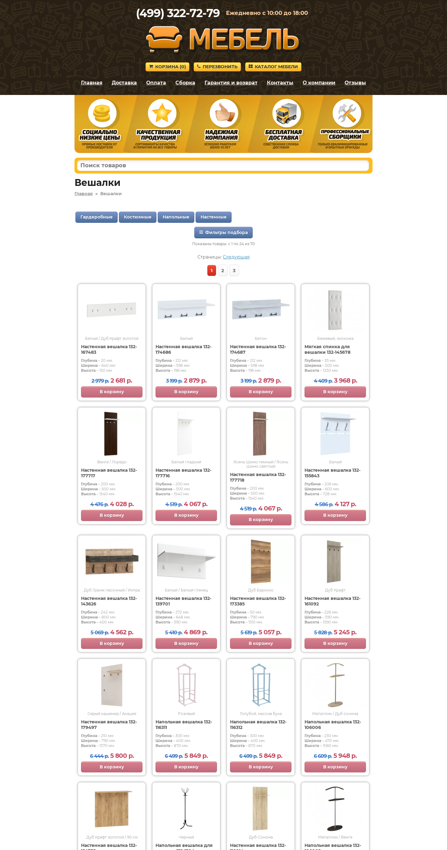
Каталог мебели (273, 67)
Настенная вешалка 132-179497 (109, 724)
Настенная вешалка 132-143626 (109, 601)
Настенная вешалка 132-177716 (183, 473)
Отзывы (355, 83)
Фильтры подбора (223, 232)
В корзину (112, 391)
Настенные (214, 217)
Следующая (236, 257)
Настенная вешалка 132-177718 (258, 477)
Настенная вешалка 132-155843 (332, 473)
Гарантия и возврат (231, 83)
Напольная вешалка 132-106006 (333, 724)
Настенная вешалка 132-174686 (183, 349)
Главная (91, 83)
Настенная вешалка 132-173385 (258, 601)
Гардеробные (96, 217)
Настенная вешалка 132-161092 (332, 601)
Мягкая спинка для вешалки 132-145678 (327, 349)
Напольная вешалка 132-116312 (258, 724)
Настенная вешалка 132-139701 (183, 601)
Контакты (280, 83)
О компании (319, 83)
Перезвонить (217, 67)
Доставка (124, 83)
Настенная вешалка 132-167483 (109, 349)
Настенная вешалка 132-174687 (258, 349)
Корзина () (167, 67)
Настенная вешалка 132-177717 (109, 473)
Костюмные (137, 217)
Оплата (156, 83)
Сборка (185, 83)
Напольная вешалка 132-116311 (184, 724)
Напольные (176, 217)
